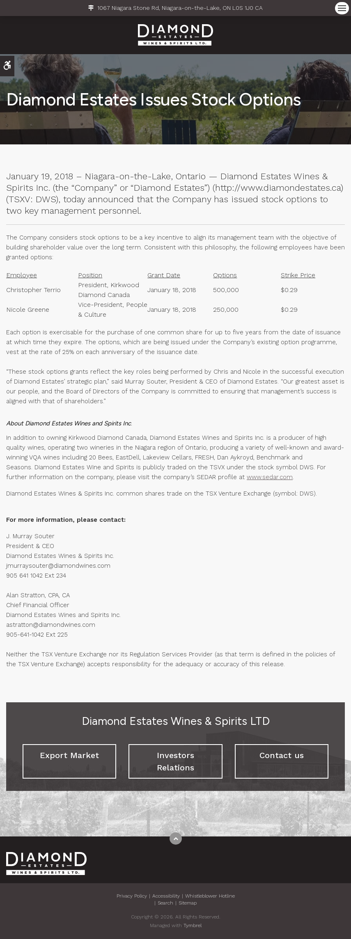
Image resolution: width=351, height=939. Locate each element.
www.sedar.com (270, 477)
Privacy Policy (132, 896)
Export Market (69, 755)
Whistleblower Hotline (210, 896)
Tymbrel (193, 925)
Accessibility (166, 896)
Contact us (281, 755)
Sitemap (188, 903)
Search (165, 903)
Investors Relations (175, 761)
